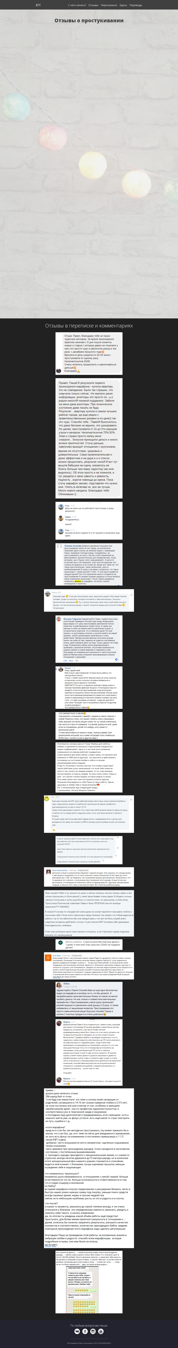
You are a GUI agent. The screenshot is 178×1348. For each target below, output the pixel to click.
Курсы (123, 5)
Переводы (136, 5)
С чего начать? (77, 5)
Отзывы (93, 5)
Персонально (109, 5)
